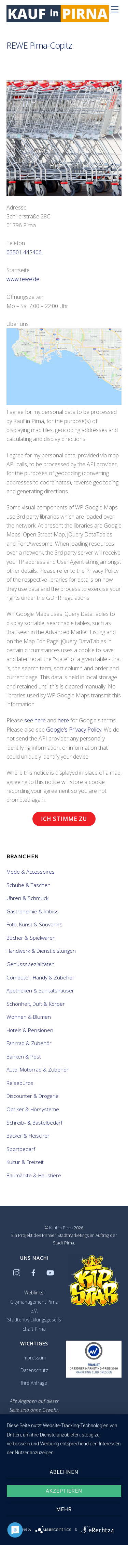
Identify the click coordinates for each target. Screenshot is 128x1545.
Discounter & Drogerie (32, 1095)
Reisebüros (19, 1082)
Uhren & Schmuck (27, 898)
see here (35, 720)
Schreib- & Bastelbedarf (34, 1122)
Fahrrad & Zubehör (29, 1043)
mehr (64, 1509)
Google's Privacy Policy (73, 729)
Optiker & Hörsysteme (32, 1109)
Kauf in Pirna (61, 1228)
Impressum (34, 1357)
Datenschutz (34, 1370)
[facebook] (33, 1272)
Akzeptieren (64, 1491)
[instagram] (17, 1272)
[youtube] (50, 1272)
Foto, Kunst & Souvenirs (34, 924)
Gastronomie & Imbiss (32, 911)
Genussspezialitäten (30, 964)
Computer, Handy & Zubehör (40, 977)
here (63, 720)
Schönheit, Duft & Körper (35, 1003)
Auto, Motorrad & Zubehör (37, 1069)
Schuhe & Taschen (28, 885)
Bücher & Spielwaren (31, 937)
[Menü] (115, 9)
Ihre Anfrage (34, 1383)
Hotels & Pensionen (29, 1030)
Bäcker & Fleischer (27, 1135)
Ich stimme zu (64, 819)
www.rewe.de (22, 279)
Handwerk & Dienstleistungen (41, 950)
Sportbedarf (20, 1148)
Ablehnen (63, 1472)
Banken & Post (23, 1056)
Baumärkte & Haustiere (33, 1175)
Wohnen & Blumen (28, 1016)
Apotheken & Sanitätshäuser (40, 990)
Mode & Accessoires (30, 871)
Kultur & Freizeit (25, 1161)
